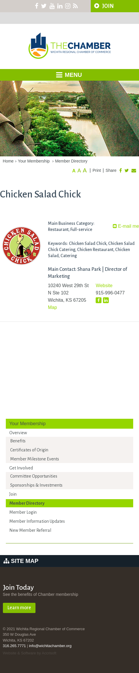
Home (8, 161)
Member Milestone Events (34, 459)
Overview (18, 432)
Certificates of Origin (29, 450)
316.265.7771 (14, 646)
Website (104, 285)
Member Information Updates (37, 521)
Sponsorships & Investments (36, 485)
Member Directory (71, 161)
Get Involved (21, 468)
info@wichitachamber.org (50, 646)
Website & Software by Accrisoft (29, 653)
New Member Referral (30, 530)
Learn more (19, 607)
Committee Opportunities (33, 476)
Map (52, 307)
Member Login (23, 512)
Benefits (18, 441)
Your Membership (34, 161)
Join (13, 494)
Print (96, 170)
